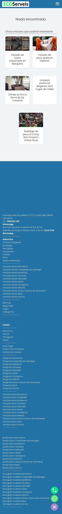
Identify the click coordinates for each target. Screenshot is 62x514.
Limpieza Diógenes (12, 242)
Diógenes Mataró (11, 379)
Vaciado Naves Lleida (13, 281)
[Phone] (54, 490)
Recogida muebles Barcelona (17, 473)
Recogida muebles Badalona (17, 480)
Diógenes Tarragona (13, 376)
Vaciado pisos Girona (13, 424)
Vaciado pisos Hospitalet (15, 397)
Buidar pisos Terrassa (13, 446)
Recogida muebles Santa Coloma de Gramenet (26, 498)
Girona (6, 334)
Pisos (5, 257)
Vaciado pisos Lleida (13, 409)
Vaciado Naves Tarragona (15, 284)
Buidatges (8, 245)
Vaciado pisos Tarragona (15, 412)
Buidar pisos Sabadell (13, 449)
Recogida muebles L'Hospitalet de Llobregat (24, 477)
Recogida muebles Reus (14, 501)
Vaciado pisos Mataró (13, 415)
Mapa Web (8, 306)
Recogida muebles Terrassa (16, 483)
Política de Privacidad (13, 349)
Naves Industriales (11, 260)
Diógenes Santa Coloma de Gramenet (21, 382)
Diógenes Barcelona (12, 358)
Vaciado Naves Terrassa (14, 275)
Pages (6, 309)
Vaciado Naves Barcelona (15, 266)
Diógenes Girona (11, 388)
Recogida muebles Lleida (15, 489)
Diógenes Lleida (10, 373)
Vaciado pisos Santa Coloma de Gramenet (24, 418)
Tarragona (8, 337)
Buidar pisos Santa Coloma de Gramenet (23, 461)
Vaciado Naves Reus (12, 293)
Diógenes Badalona (12, 364)
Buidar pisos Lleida (12, 452)
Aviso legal (8, 346)
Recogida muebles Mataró (16, 495)
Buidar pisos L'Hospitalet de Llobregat (21, 440)
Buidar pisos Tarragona (14, 455)
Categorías (8, 311)
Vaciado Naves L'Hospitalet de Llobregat (22, 269)
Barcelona (8, 331)
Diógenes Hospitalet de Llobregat (19, 361)
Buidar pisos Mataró (12, 458)
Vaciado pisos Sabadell (14, 406)
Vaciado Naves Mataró (14, 287)
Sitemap (7, 302)
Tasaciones (8, 251)
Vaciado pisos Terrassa (14, 403)
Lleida (5, 340)
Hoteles (6, 254)
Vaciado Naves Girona (13, 296)
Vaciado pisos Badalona (15, 400)
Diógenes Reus (10, 385)
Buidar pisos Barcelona (14, 437)
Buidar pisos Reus (11, 464)
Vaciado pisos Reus (12, 421)
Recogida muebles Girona (15, 504)
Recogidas (8, 248)
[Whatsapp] (54, 498)
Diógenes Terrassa (12, 367)
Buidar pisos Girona (12, 468)
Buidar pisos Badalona (14, 443)
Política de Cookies (12, 352)
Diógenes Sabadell (12, 370)
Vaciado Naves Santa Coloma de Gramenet (24, 290)
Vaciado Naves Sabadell (14, 278)
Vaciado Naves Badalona (15, 272)
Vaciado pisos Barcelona (15, 394)
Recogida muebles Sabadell (16, 486)
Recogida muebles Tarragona (17, 492)
